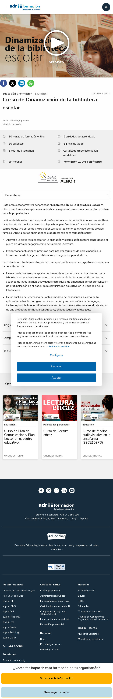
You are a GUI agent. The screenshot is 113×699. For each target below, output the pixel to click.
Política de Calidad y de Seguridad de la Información (93, 618)
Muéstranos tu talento (90, 639)
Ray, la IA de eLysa (13, 595)
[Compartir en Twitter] (12, 83)
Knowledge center (50, 644)
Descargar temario (56, 692)
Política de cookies (59, 346)
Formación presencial (52, 624)
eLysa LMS (8, 601)
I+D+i (81, 601)
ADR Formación (86, 590)
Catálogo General (50, 590)
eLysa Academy (11, 616)
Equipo (82, 595)
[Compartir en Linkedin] (21, 83)
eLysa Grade (9, 627)
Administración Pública (52, 595)
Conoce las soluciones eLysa (19, 590)
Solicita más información (56, 678)
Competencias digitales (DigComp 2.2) (53, 613)
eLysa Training (11, 632)
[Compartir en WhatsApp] (30, 83)
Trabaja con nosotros (90, 611)
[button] (56, 45)
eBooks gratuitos (49, 649)
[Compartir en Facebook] (3, 83)
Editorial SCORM (13, 646)
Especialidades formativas (54, 619)
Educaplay (84, 606)
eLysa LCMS (9, 606)
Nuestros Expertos (88, 634)
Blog (42, 639)
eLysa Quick (9, 637)
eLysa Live (8, 622)
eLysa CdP (8, 611)
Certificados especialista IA (55, 606)
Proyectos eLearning (14, 660)
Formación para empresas (54, 601)
